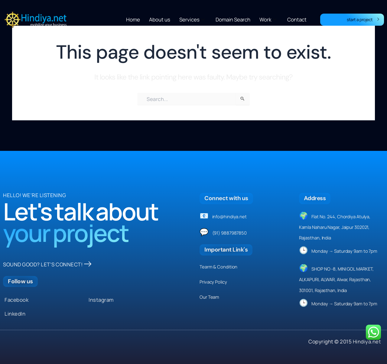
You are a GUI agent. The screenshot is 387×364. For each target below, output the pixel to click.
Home (133, 19)
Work (267, 19)
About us (159, 19)
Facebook (16, 299)
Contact (297, 19)
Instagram (101, 299)
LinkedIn (15, 313)
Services (192, 19)
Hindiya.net (367, 341)
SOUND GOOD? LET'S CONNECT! (47, 264)
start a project (363, 19)
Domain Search (233, 19)
